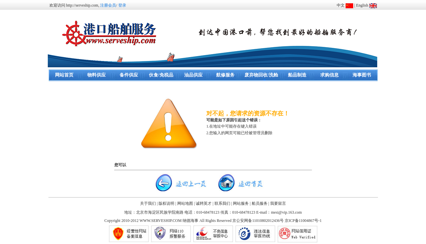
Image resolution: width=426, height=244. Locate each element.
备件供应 (129, 75)
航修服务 (225, 75)
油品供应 (193, 75)
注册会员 (108, 5)
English (362, 5)
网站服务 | (241, 203)
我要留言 (278, 203)
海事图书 (362, 75)
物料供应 (96, 75)
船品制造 (297, 75)
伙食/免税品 (161, 75)
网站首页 (64, 75)
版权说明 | (167, 203)
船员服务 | (260, 203)
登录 (122, 5)
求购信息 (329, 75)
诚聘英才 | (204, 203)
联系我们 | (223, 203)
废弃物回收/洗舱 (261, 75)
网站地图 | (186, 203)
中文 (341, 5)
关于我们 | (148, 203)
